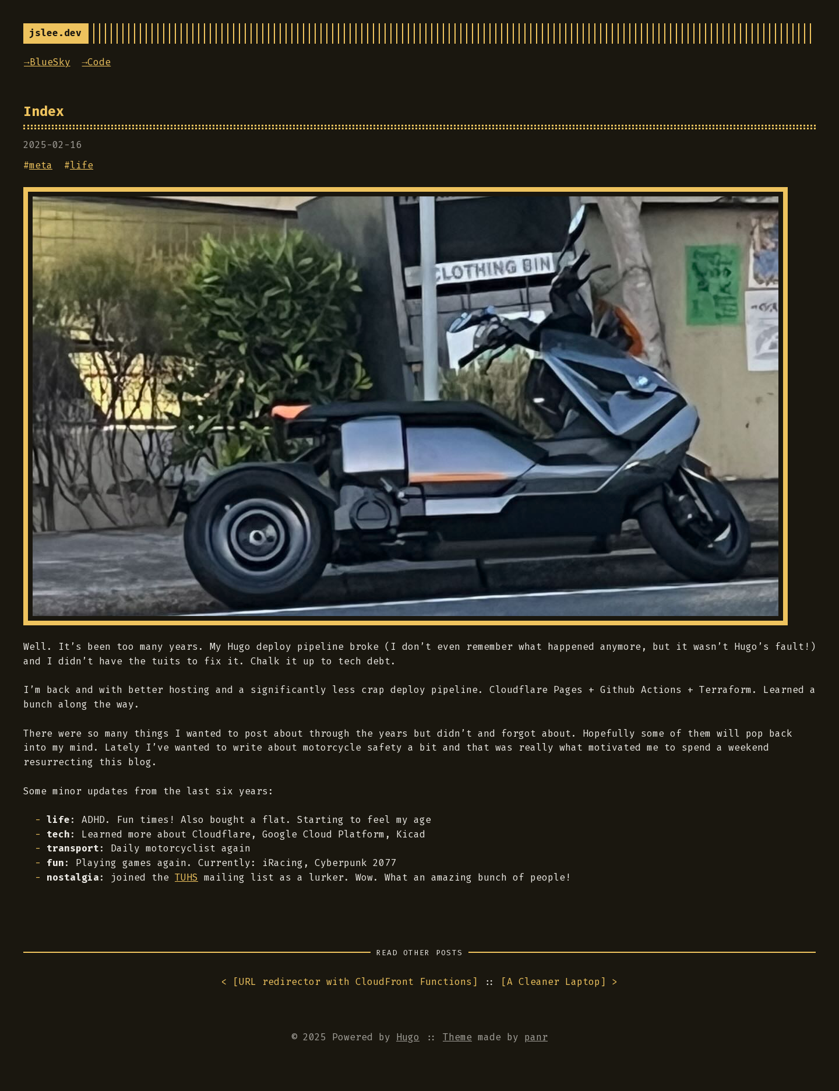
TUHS (186, 877)
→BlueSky (47, 62)
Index (43, 111)
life (81, 165)
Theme (457, 1037)
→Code (96, 62)
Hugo (408, 1037)
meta (40, 165)
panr (536, 1037)
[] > (559, 982)
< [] (349, 982)
